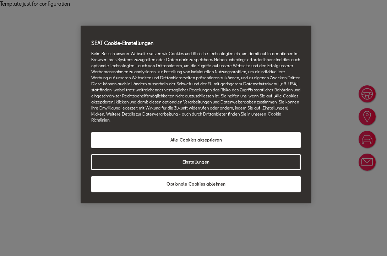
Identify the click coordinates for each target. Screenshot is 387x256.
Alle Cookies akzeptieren (196, 140)
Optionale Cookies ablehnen (196, 184)
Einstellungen (195, 162)
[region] (196, 114)
